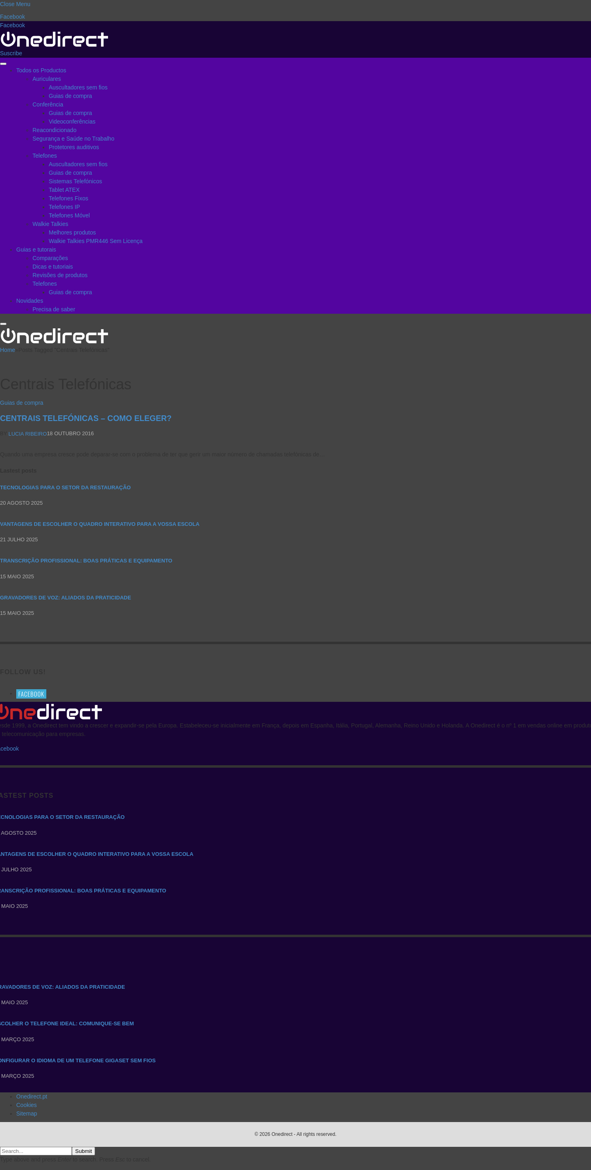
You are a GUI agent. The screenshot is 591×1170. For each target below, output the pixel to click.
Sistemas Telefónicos (75, 181)
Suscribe (11, 53)
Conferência (47, 104)
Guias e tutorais (36, 249)
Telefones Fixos (68, 198)
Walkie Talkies (50, 224)
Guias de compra (70, 96)
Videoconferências (72, 121)
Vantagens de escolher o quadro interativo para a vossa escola (99, 524)
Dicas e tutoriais (52, 266)
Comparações (50, 258)
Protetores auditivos (74, 147)
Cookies (26, 1105)
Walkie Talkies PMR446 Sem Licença (96, 241)
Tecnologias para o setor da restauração (65, 487)
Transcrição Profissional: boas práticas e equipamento (86, 561)
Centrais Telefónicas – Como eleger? (86, 418)
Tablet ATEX (64, 190)
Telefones (44, 155)
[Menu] (3, 64)
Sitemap (26, 1113)
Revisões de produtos (59, 275)
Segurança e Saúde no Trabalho (73, 138)
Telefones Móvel (69, 215)
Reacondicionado (54, 130)
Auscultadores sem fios (78, 87)
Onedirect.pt (31, 1096)
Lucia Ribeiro (28, 434)
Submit (83, 1151)
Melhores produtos (72, 232)
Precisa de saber (53, 309)
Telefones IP (64, 207)
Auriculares (46, 79)
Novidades (29, 300)
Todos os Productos (41, 70)
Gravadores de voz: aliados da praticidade (65, 598)
